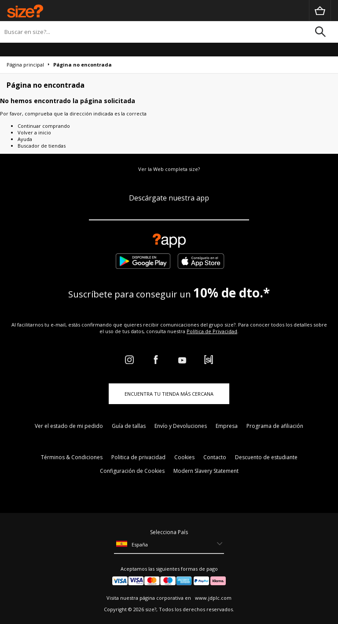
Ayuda (25, 139)
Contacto (214, 457)
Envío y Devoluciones (180, 426)
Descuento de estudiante (266, 457)
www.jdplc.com (212, 597)
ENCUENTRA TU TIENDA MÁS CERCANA (169, 393)
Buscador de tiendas (42, 145)
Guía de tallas (129, 426)
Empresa (227, 426)
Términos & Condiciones (72, 457)
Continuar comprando (44, 126)
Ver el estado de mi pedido (69, 426)
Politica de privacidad (138, 457)
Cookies (184, 457)
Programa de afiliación (274, 426)
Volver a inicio (34, 132)
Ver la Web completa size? (169, 169)
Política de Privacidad (212, 331)
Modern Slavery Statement (206, 471)
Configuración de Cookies (132, 471)
